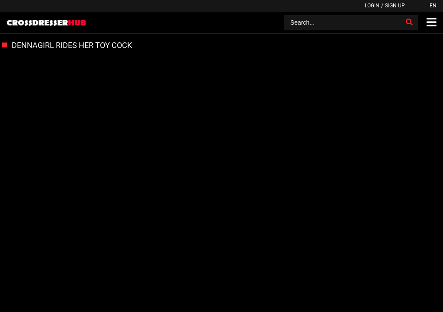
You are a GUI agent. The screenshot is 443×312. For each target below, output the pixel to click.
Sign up (395, 6)
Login (372, 6)
